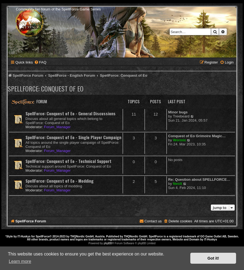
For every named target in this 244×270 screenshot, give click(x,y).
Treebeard (181, 116)
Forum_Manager (57, 127)
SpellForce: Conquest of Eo (46, 88)
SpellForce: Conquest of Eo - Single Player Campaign (73, 137)
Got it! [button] (213, 258)
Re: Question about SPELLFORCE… (199, 179)
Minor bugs (178, 112)
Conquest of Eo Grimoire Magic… (197, 136)
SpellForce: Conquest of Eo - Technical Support (68, 161)
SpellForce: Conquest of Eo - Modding (59, 180)
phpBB (108, 243)
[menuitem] (40, 62)
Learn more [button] (20, 261)
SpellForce (43, 236)
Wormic (179, 140)
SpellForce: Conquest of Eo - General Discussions (70, 113)
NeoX (177, 184)
